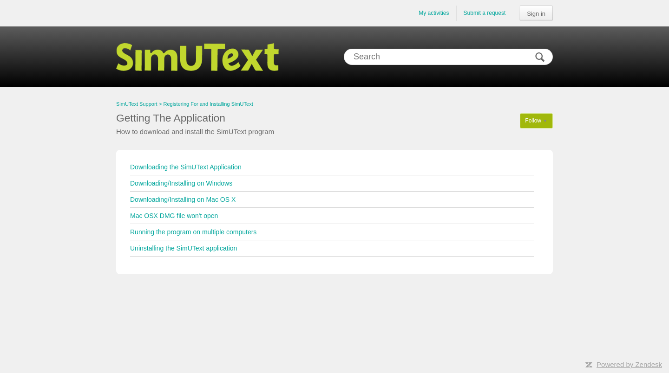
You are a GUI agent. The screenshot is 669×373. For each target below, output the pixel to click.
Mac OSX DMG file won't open (174, 215)
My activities (434, 13)
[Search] (448, 57)
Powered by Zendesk (629, 364)
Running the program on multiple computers (193, 232)
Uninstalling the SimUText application (183, 248)
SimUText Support (136, 104)
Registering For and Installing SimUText (208, 104)
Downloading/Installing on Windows (181, 183)
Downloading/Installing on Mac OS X (183, 199)
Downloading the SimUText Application (186, 167)
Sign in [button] (536, 13)
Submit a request (485, 13)
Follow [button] (533, 120)
